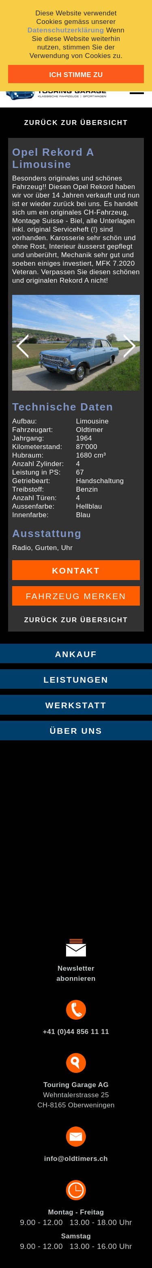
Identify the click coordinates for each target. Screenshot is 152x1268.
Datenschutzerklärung (66, 30)
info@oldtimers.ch (76, 1159)
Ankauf (76, 654)
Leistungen (76, 679)
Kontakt (76, 570)
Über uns (76, 730)
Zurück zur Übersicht (76, 123)
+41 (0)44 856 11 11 (76, 1032)
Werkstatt (76, 705)
